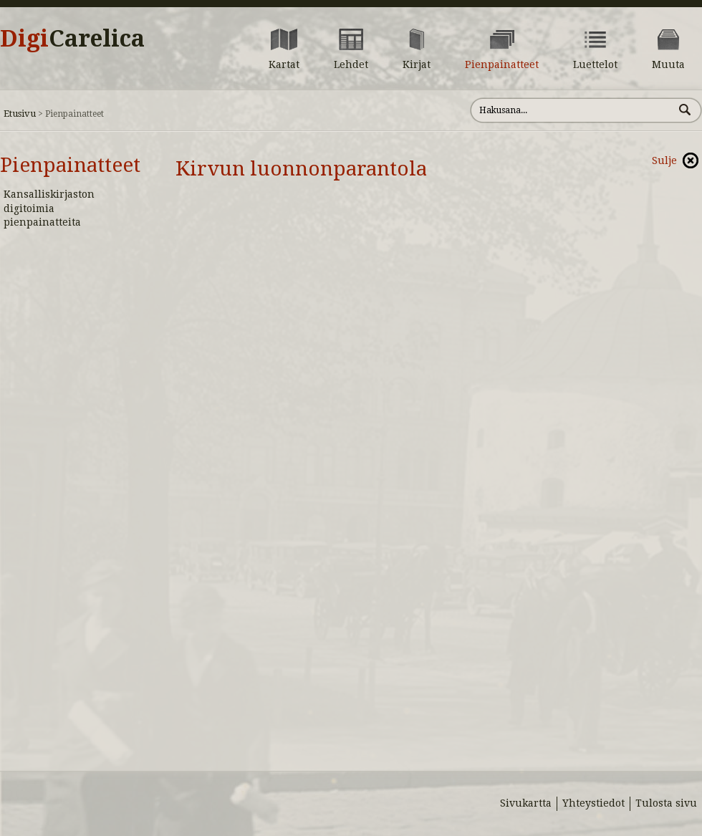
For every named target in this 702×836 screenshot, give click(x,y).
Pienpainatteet (70, 165)
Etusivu (20, 113)
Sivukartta (526, 803)
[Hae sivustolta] (572, 110)
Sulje (664, 160)
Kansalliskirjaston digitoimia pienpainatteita (49, 208)
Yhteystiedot (593, 803)
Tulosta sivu (666, 803)
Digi (72, 38)
